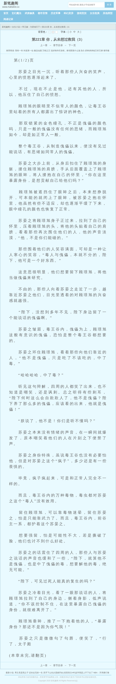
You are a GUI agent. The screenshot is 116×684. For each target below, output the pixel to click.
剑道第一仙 (29, 50)
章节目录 (58, 45)
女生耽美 (95, 13)
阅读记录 (8, 19)
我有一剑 (19, 50)
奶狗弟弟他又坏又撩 (94, 50)
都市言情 (42, 13)
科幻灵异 (68, 13)
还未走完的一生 (36, 672)
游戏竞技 (82, 13)
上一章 (43, 45)
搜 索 (109, 4)
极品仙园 (38, 50)
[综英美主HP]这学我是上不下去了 (78, 672)
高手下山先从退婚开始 (53, 672)
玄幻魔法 (16, 13)
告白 (83, 50)
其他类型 (108, 13)
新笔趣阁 (6, 27)
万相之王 (46, 50)
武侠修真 (29, 13)
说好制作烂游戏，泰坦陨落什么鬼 (65, 50)
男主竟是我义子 (22, 672)
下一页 (72, 45)
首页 (5, 13)
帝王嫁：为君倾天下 (31, 27)
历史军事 (55, 13)
